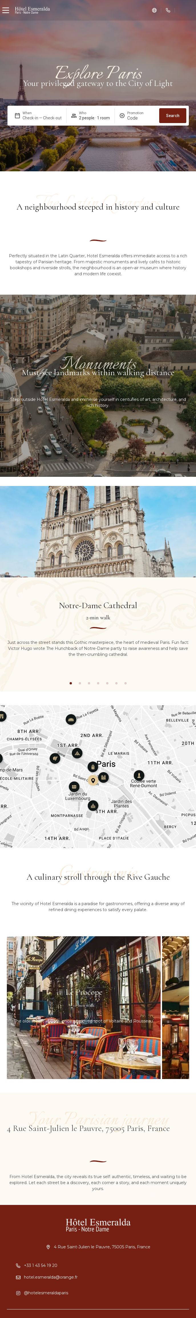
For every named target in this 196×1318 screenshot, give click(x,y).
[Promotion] (141, 118)
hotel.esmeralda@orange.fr (51, 1277)
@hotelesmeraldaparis (46, 1292)
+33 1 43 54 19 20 (40, 1265)
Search (172, 115)
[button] (71, 683)
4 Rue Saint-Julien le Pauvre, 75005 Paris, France (102, 1246)
